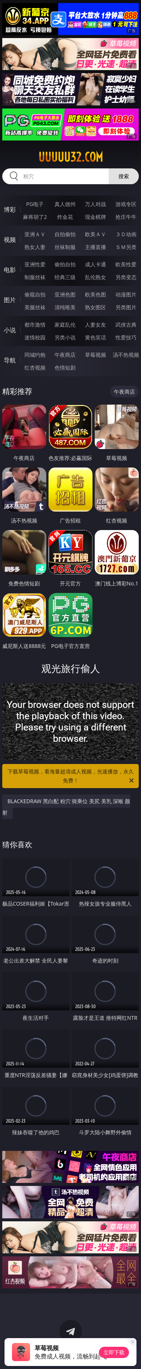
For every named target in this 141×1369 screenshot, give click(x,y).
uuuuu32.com (70, 157)
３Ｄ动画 (125, 234)
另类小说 (65, 337)
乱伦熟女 (95, 277)
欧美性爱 (125, 264)
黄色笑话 (95, 337)
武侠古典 (125, 324)
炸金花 (65, 216)
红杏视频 (34, 367)
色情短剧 (65, 367)
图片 (10, 300)
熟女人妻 (34, 247)
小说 (10, 330)
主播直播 (95, 247)
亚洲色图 (65, 294)
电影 (10, 270)
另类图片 (125, 307)
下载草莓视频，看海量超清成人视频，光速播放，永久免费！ (71, 776)
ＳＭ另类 (125, 247)
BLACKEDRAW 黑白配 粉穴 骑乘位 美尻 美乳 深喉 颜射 (66, 807)
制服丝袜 (34, 277)
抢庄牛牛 (125, 216)
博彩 (10, 209)
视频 (10, 239)
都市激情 (34, 324)
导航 (10, 360)
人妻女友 (95, 324)
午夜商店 (65, 354)
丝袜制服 (65, 247)
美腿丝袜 (34, 307)
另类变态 (125, 277)
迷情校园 (34, 337)
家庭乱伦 (65, 324)
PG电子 (35, 204)
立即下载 (113, 1352)
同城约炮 (34, 354)
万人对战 (95, 204)
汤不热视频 (126, 354)
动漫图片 (125, 294)
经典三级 (65, 277)
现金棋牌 (95, 216)
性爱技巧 (125, 337)
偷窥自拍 (34, 294)
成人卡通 (95, 264)
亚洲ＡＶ (34, 234)
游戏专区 (125, 204)
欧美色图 (95, 294)
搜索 (123, 176)
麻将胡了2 (35, 216)
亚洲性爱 (34, 264)
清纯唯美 (65, 307)
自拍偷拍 (65, 234)
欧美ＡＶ (95, 234)
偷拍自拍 (65, 264)
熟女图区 (95, 307)
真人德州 (65, 204)
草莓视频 (95, 354)
